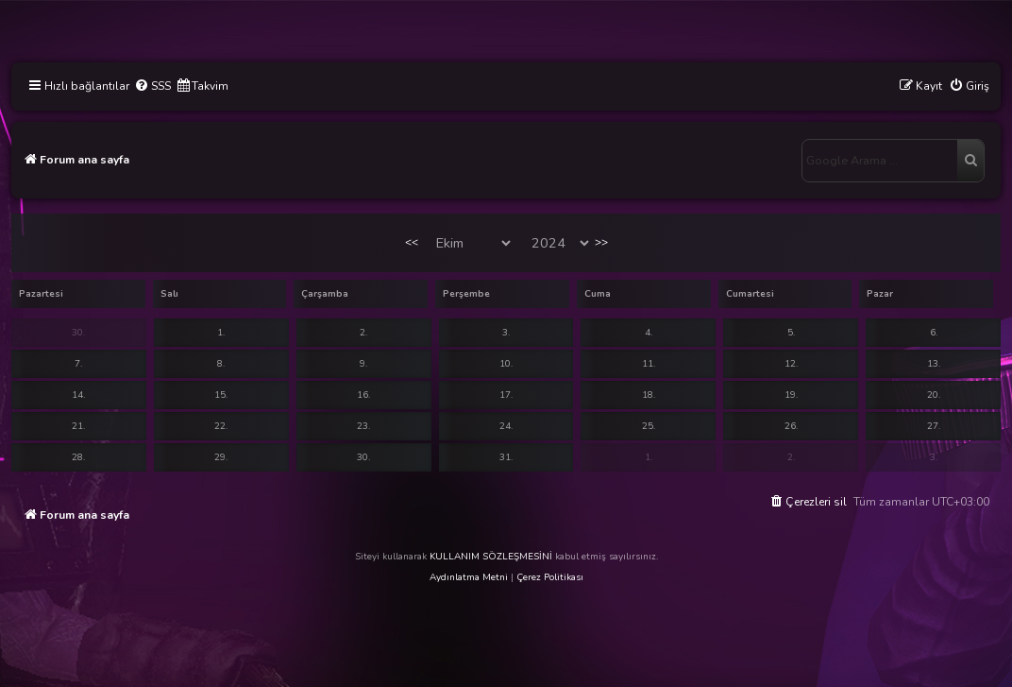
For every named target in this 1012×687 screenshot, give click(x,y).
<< (411, 241)
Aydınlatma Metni (469, 577)
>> (601, 241)
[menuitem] (152, 86)
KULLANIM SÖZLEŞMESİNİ (491, 556)
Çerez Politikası (549, 577)
